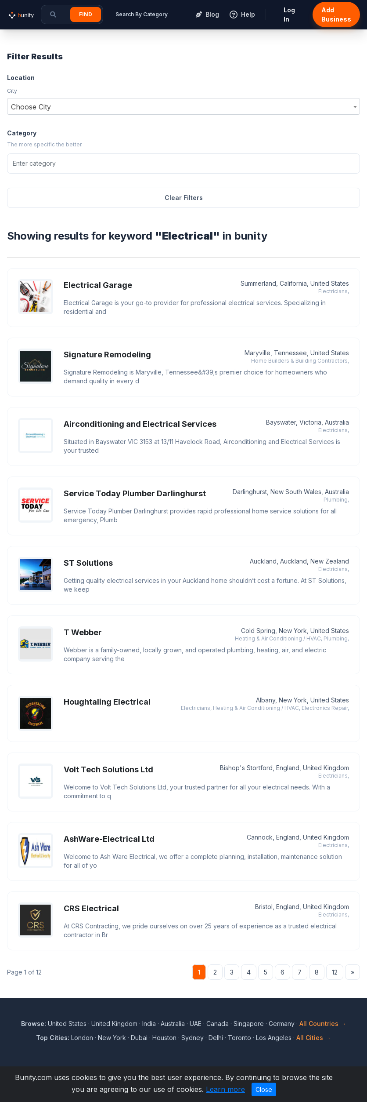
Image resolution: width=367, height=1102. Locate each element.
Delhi (216, 1037)
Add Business (336, 14)
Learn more (225, 1089)
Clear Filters (184, 197)
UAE (195, 1023)
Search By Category (141, 14)
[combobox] (183, 106)
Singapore (249, 1023)
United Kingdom (114, 1023)
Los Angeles (273, 1037)
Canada (217, 1023)
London (82, 1037)
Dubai (139, 1037)
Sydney (192, 1037)
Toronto (239, 1037)
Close (263, 1089)
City (12, 90)
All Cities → (313, 1037)
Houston (164, 1037)
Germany (282, 1023)
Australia (173, 1023)
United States (67, 1023)
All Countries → (322, 1023)
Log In (289, 14)
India (149, 1023)
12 (335, 972)
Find (85, 14)
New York (112, 1037)
